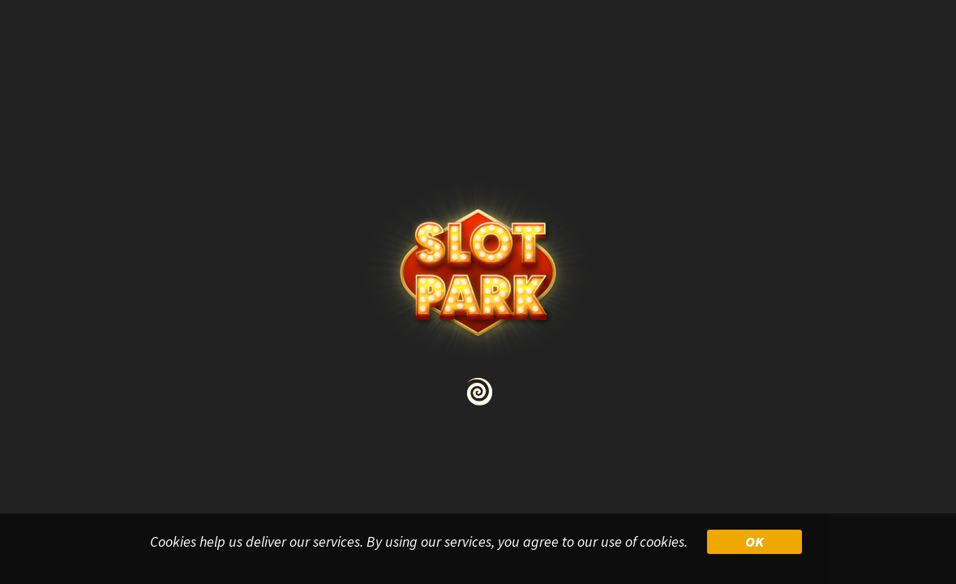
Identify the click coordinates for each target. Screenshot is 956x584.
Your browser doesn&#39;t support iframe (478, 292)
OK (754, 541)
